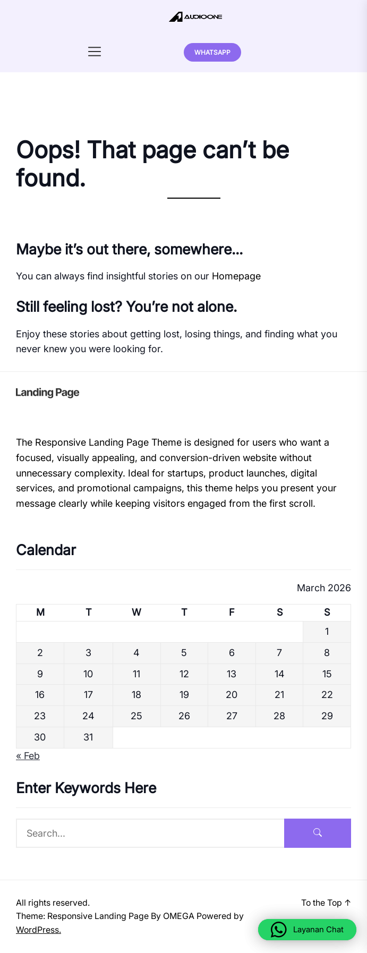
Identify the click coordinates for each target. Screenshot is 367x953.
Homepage (236, 276)
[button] (307, 929)
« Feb (28, 755)
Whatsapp (212, 52)
